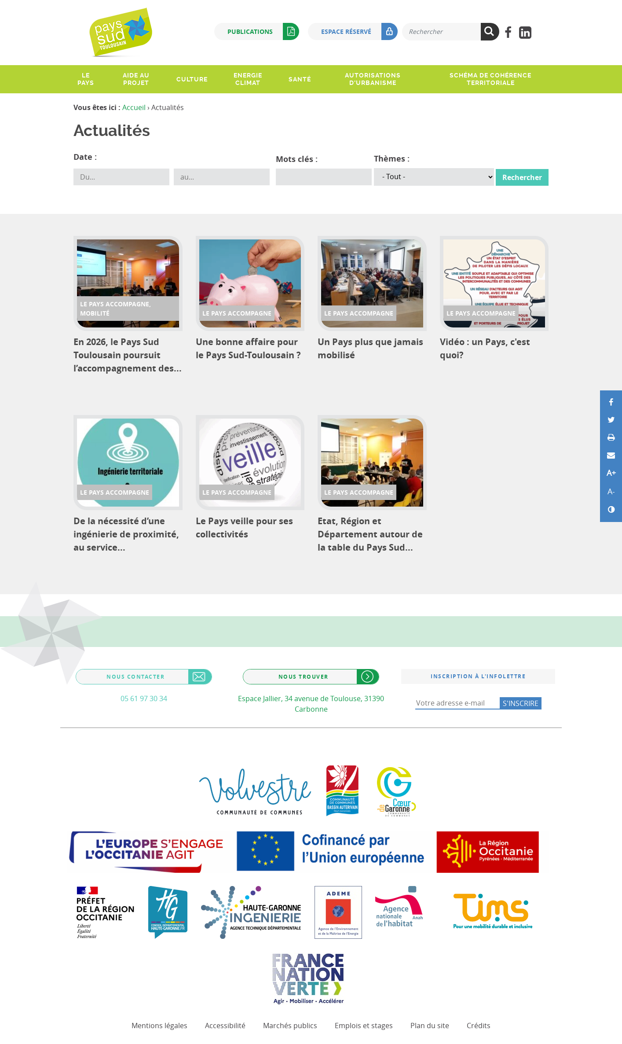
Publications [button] (263, 31)
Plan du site (429, 1025)
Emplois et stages (364, 1025)
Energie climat (248, 79)
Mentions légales (159, 1025)
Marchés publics (290, 1025)
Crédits (478, 1025)
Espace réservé (359, 31)
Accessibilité (225, 1025)
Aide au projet (136, 79)
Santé (300, 79)
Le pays (85, 79)
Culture (192, 79)
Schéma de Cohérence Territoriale (490, 79)
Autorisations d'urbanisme (373, 79)
